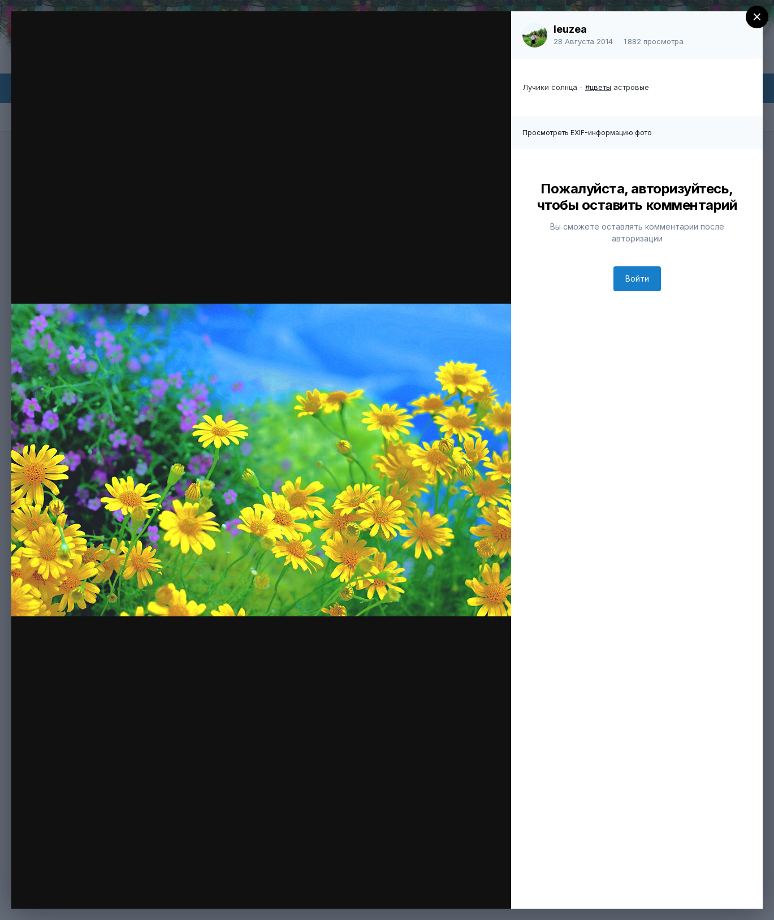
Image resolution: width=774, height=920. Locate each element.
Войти (637, 278)
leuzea (570, 29)
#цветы (598, 87)
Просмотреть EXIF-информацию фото (587, 132)
